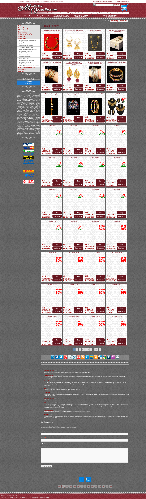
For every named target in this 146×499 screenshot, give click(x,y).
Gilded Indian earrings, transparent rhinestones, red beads (74, 63)
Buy (57, 54)
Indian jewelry (96, 16)
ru (59, 486)
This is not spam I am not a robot (54, 444)
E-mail (43, 437)
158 (96, 349)
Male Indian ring (24, 58)
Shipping (70, 13)
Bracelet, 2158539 (52, 284)
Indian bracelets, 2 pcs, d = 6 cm (117, 62)
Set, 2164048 (52, 189)
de (89, 486)
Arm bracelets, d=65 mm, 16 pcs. (52, 62)
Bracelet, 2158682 (95, 253)
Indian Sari (21, 36)
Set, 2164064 (117, 125)
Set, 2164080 (52, 125)
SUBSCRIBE (28, 82)
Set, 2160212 (95, 221)
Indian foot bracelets (25, 53)
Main (48, 13)
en (63, 486)
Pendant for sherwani (95, 30)
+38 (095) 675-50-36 (122, 1)
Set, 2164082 (117, 94)
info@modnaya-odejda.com (102, 1)
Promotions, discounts (58, 13)
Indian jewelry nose (25, 62)
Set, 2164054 (95, 157)
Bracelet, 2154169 (95, 284)
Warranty (89, 13)
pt (96, 486)
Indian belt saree (24, 64)
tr (103, 486)
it (81, 486)
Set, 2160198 (52, 253)
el (78, 486)
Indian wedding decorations (27, 40)
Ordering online (80, 13)
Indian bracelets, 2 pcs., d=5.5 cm (95, 94)
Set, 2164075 (73, 125)
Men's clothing (22, 16)
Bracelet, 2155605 (74, 284)
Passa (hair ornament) (26, 45)
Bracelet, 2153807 (74, 316)
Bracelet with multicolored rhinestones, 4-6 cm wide (74, 94)
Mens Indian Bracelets (26, 54)
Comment (44, 447)
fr (107, 486)
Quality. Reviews (98, 13)
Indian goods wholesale (113, 13)
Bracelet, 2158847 (74, 253)
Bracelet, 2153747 (95, 316)
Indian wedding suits (25, 34)
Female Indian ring (24, 56)
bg (71, 486)
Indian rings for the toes (26, 60)
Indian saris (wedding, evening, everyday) (81, 15)
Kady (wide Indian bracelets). (28, 49)
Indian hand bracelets (25, 51)
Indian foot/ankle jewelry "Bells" (52, 30)
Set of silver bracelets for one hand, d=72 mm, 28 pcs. (95, 63)
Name (43, 431)
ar (67, 486)
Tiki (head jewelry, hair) (26, 47)
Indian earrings (23, 43)
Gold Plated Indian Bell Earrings (74, 30)
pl (92, 486)
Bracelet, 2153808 (52, 316)
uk (111, 486)
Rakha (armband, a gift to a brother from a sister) (52, 94)
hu (75, 486)
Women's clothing (35, 16)
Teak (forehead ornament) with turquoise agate (117, 31)
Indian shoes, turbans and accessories (110, 15)
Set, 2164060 (52, 157)
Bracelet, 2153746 (117, 316)
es (85, 486)
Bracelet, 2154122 (117, 284)
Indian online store (12, 495)
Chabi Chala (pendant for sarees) (29, 65)
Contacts (125, 13)
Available (21, 71)
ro (100, 486)
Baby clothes (46, 16)
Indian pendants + (24, 42)
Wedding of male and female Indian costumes (61, 15)
